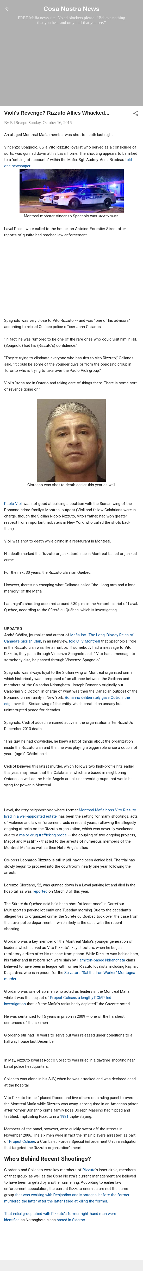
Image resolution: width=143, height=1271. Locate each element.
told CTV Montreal (84, 641)
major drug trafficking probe (43, 835)
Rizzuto (89, 1170)
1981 (64, 1116)
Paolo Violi (13, 503)
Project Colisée (22, 1141)
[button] (136, 114)
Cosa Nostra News (71, 8)
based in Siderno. (71, 1220)
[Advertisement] (71, 65)
